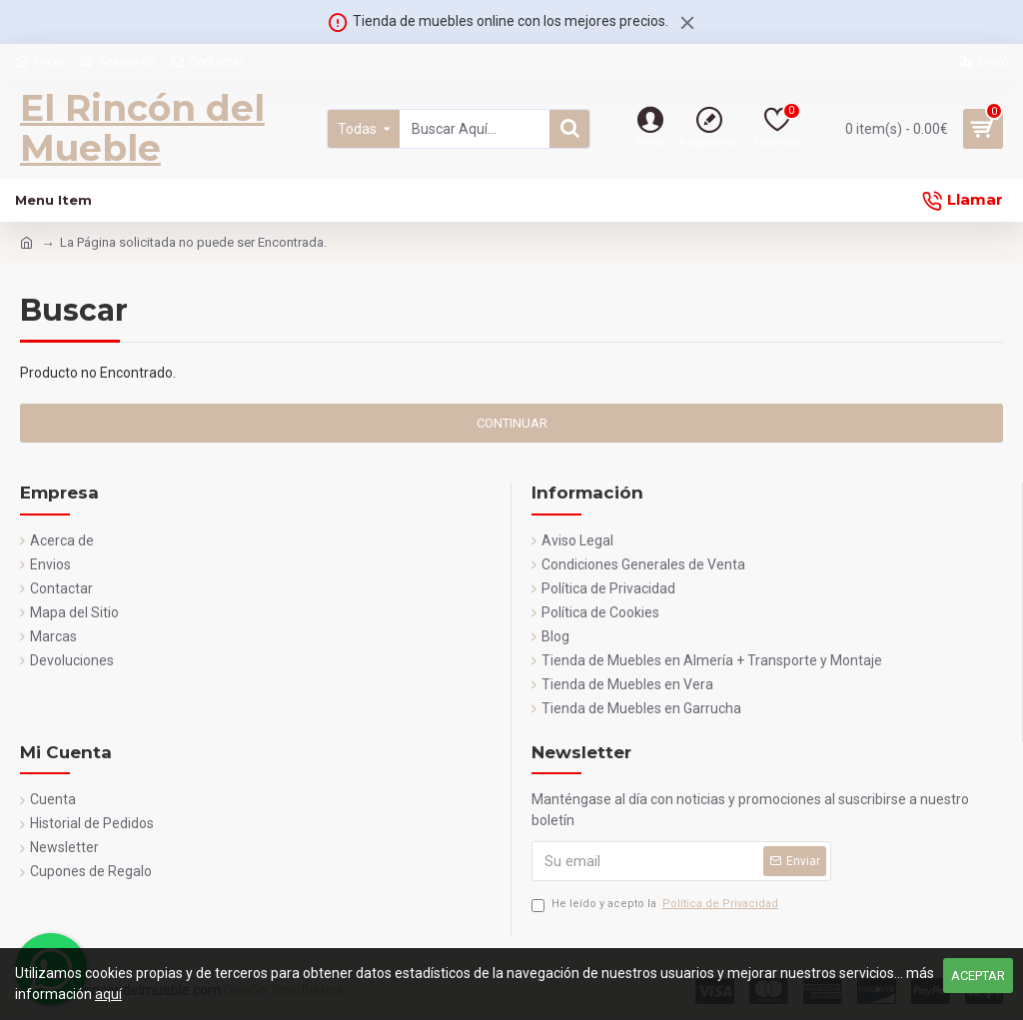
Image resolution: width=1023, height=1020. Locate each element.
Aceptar (978, 975)
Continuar (512, 423)
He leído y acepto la (656, 904)
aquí (108, 994)
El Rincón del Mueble (142, 128)
